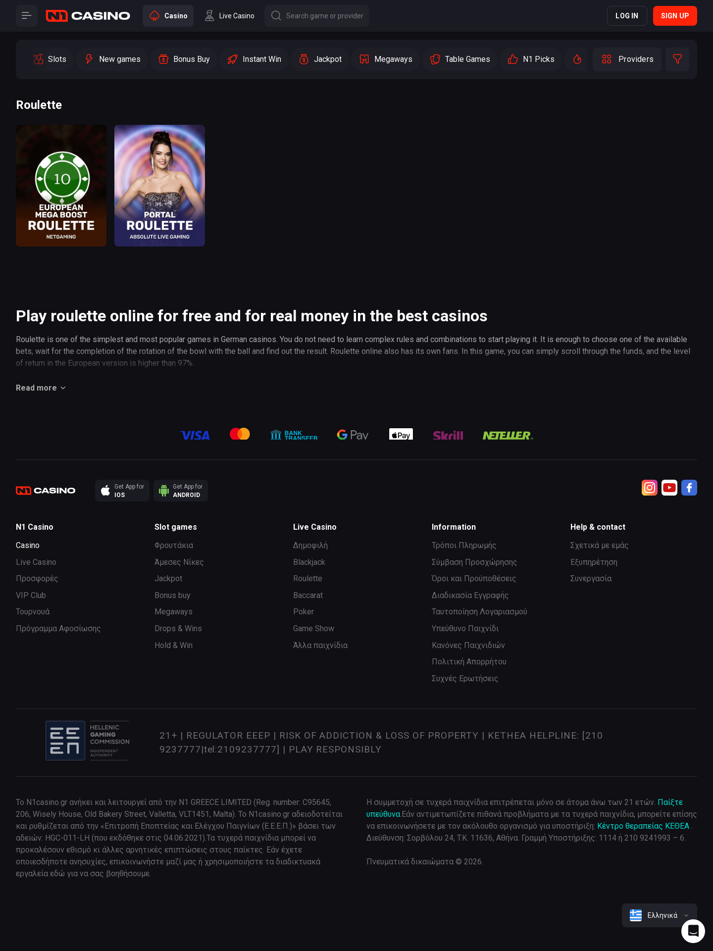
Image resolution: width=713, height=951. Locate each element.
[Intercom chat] (693, 931)
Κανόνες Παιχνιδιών (468, 645)
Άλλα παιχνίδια (320, 645)
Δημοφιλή (310, 545)
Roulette (307, 578)
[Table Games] (459, 59)
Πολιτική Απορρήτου (469, 661)
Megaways (173, 611)
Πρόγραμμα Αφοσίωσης (58, 628)
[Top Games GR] (585, 59)
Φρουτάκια (173, 545)
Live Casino (36, 562)
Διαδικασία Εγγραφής (470, 595)
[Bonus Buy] (184, 59)
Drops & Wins (178, 628)
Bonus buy (172, 595)
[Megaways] (385, 59)
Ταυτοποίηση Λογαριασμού (479, 611)
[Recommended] (530, 59)
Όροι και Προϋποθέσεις (474, 578)
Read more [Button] (42, 388)
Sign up (675, 16)
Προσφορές (37, 578)
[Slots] (49, 59)
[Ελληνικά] (659, 915)
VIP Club (31, 595)
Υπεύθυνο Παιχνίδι (465, 628)
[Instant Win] (254, 59)
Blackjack (309, 562)
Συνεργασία (590, 578)
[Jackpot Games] (320, 59)
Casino (28, 545)
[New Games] (112, 59)
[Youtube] (669, 488)
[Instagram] (650, 488)
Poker (303, 611)
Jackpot (168, 578)
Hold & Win (173, 645)
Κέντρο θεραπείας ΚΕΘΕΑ (643, 826)
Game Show (313, 628)
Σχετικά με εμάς (599, 545)
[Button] (27, 16)
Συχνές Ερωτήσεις (465, 678)
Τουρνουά (33, 611)
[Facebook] (689, 488)
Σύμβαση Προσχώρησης (474, 562)
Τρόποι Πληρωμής (464, 545)
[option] (49, 59)
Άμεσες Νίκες (179, 562)
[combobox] (659, 915)
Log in (626, 16)
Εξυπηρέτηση (593, 562)
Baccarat (308, 595)
